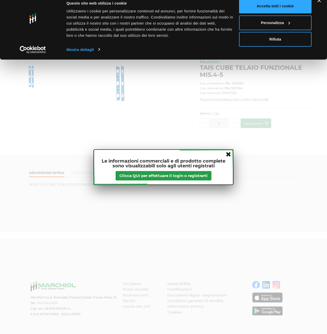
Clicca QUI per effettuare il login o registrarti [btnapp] (163, 175)
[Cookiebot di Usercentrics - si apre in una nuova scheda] (33, 57)
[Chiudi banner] (319, 8)
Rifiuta (275, 46)
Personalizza (275, 30)
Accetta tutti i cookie (275, 13)
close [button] (228, 154)
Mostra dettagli (80, 57)
